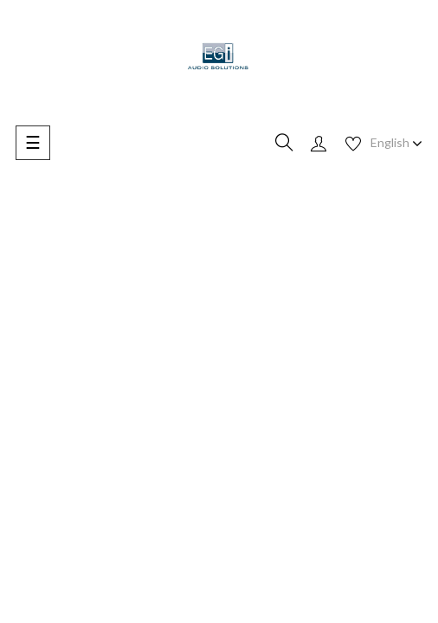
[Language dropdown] (396, 142)
